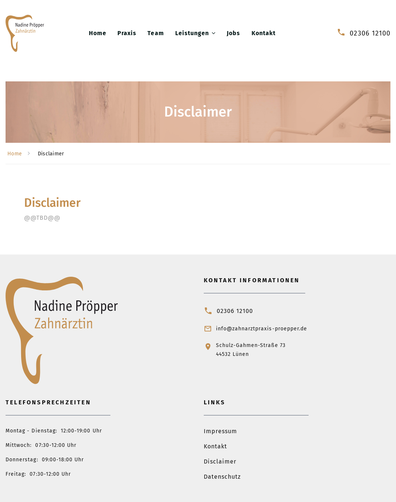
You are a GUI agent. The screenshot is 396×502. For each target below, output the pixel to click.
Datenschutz (222, 476)
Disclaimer (220, 461)
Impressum (220, 431)
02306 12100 (370, 33)
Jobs (233, 33)
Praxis (126, 33)
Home (97, 33)
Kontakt (264, 33)
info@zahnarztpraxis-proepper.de (261, 329)
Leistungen (192, 33)
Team (155, 33)
